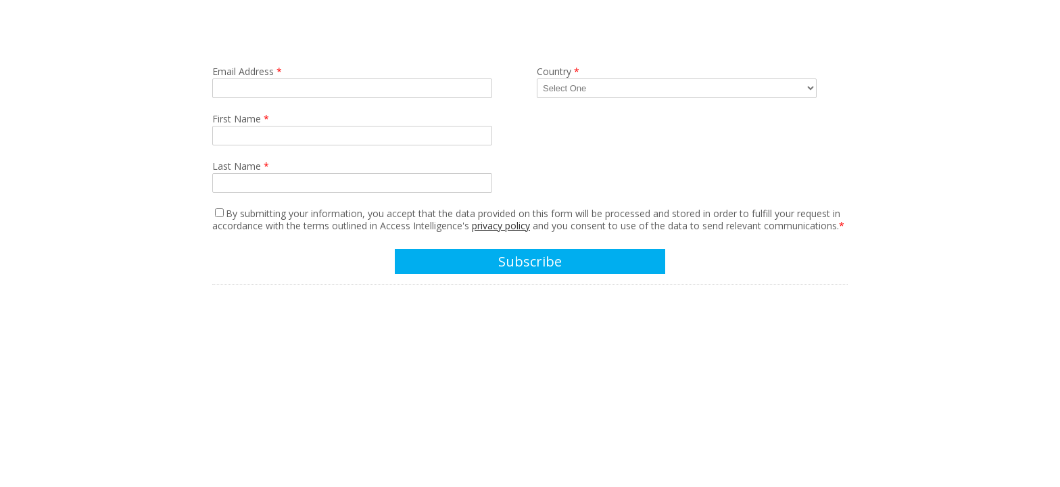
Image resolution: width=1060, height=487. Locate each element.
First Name (240, 118)
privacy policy (501, 225)
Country (558, 71)
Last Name (240, 166)
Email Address (247, 71)
